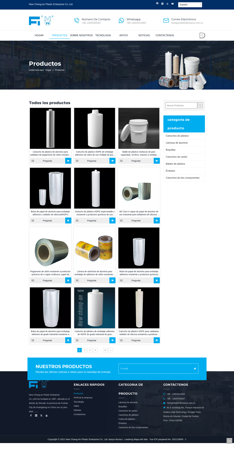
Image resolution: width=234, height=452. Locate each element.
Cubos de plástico (126, 428)
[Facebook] (157, 4)
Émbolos (170, 171)
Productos (78, 402)
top (229, 441)
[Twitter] (167, 4)
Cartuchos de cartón (176, 157)
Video (76, 415)
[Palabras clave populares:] (202, 35)
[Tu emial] (157, 368)
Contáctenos (80, 423)
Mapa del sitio (141, 448)
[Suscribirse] (201, 369)
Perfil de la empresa (83, 406)
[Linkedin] (162, 4)
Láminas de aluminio (177, 143)
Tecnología (79, 411)
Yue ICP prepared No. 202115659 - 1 (167, 448)
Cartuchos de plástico (177, 136)
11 (105, 350)
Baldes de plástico (175, 164)
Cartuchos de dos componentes (183, 178)
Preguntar (41, 161)
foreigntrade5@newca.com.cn (187, 23)
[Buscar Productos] (181, 105)
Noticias (77, 419)
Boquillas (171, 150)
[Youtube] (172, 4)
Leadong (128, 448)
